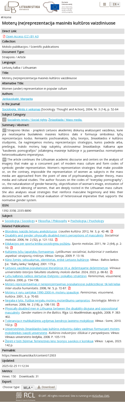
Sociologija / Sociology (20, 221)
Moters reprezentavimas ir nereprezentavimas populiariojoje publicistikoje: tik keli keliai (62, 284)
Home (7, 17)
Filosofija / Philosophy (52, 221)
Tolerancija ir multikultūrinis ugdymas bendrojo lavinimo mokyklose (49, 321)
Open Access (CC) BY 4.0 (22, 36)
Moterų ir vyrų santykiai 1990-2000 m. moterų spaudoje (42, 292)
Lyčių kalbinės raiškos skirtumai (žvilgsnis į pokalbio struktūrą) (45, 276)
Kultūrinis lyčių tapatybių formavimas (29, 252)
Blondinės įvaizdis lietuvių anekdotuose (31, 231)
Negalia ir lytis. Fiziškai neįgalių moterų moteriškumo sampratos (47, 300)
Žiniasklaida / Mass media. (65, 119)
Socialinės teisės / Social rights (27, 119)
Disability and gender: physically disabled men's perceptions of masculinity (54, 235)
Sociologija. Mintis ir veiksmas (21, 109)
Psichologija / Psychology (87, 221)
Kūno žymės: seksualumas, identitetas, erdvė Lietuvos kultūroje (47, 260)
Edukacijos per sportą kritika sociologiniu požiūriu (37, 244)
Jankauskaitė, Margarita (17, 98)
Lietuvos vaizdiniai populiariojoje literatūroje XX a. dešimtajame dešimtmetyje (56, 268)
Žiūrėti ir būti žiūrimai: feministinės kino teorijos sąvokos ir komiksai (49, 341)
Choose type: (11, 387)
